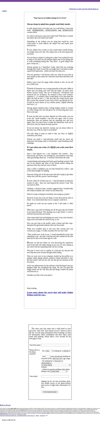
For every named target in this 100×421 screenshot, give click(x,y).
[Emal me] (42, 415)
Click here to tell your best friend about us (83, 9)
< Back (4, 11)
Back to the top (5, 405)
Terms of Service (3, 413)
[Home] (37, 415)
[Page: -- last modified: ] (17, 415)
